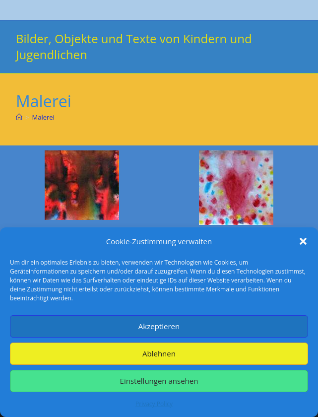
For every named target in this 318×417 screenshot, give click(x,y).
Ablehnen (159, 353)
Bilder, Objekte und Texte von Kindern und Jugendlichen (134, 46)
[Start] (19, 117)
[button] (303, 241)
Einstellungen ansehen (159, 381)
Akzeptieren (159, 326)
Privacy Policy (154, 404)
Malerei (43, 117)
